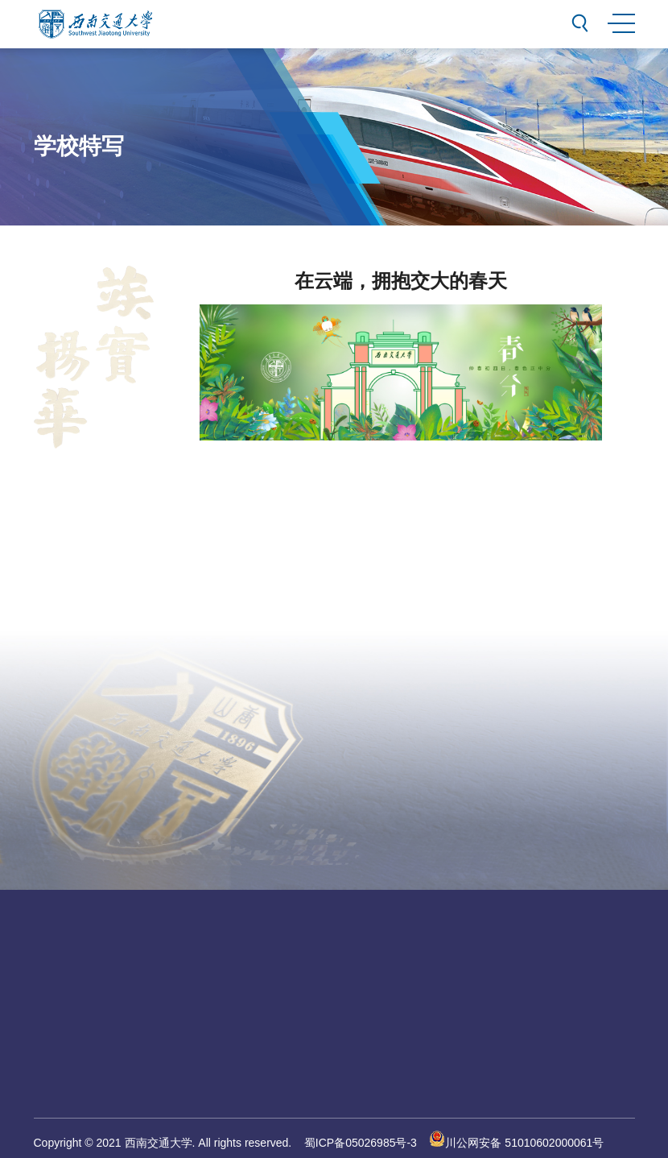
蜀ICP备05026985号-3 (360, 1142)
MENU (620, 20)
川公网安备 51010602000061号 (516, 1142)
